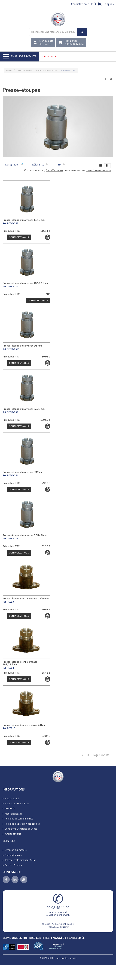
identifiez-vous (54, 170)
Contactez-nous (80, 4)
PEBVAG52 (12, 538)
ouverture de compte (98, 170)
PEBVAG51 (12, 475)
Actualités (10, 808)
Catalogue (49, 56)
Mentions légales (13, 813)
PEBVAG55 (12, 412)
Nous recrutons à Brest (17, 803)
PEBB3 (10, 601)
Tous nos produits (19, 56)
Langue (109, 4)
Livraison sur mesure (16, 849)
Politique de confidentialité (19, 818)
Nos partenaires (13, 855)
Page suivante (102, 755)
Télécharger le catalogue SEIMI (20, 860)
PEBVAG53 (12, 223)
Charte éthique (13, 833)
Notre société (12, 798)
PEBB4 (10, 668)
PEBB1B (11, 728)
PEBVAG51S (13, 349)
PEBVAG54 (12, 286)
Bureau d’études (13, 865)
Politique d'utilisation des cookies (22, 823)
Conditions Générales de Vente (21, 828)
